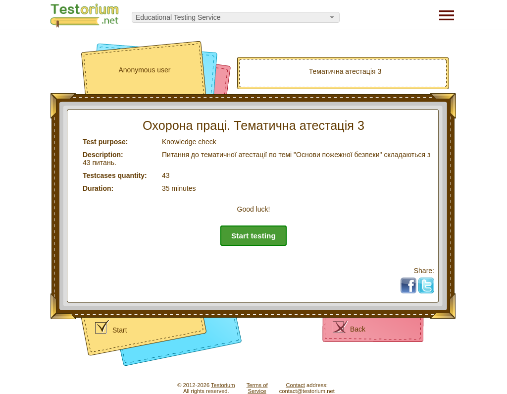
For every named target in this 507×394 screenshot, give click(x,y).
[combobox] (236, 17)
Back (357, 329)
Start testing (253, 235)
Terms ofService (257, 388)
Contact (295, 385)
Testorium (223, 385)
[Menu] (446, 15)
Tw (429, 281)
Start (119, 330)
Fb (412, 281)
